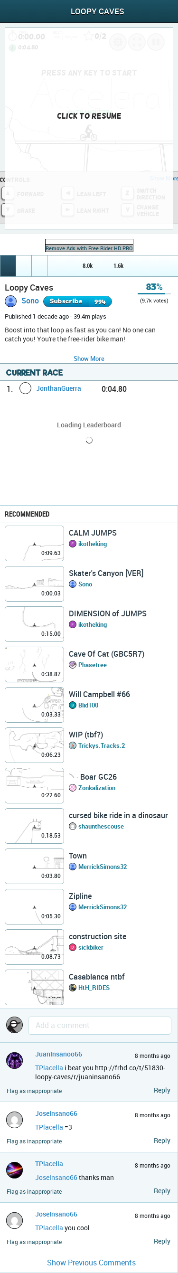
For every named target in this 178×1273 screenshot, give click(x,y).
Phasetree (92, 665)
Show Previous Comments (91, 1262)
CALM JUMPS (93, 533)
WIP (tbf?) (86, 734)
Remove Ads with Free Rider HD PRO (89, 248)
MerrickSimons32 (102, 866)
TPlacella (49, 1067)
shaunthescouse (101, 826)
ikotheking (92, 543)
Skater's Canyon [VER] (106, 573)
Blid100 (88, 705)
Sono (30, 300)
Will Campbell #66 (99, 694)
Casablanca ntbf (97, 976)
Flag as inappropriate (34, 1090)
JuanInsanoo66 (58, 1053)
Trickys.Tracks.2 (101, 745)
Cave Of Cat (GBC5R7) (106, 654)
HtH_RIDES (94, 987)
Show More (89, 358)
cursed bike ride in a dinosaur (118, 815)
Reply (162, 1089)
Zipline (80, 896)
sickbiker (90, 947)
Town (78, 855)
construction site (97, 936)
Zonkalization (96, 788)
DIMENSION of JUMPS (108, 613)
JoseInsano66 (56, 1113)
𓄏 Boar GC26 (93, 777)
